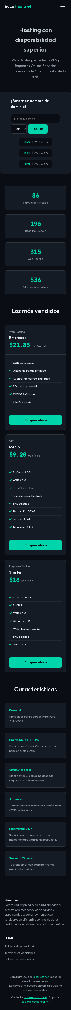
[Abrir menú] (62, 6)
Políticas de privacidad (19, 946)
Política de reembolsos (19, 959)
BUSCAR (38, 129)
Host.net (18, 6)
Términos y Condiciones (20, 953)
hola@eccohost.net (35, 997)
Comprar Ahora (35, 420)
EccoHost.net (41, 977)
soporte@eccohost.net (36, 1001)
